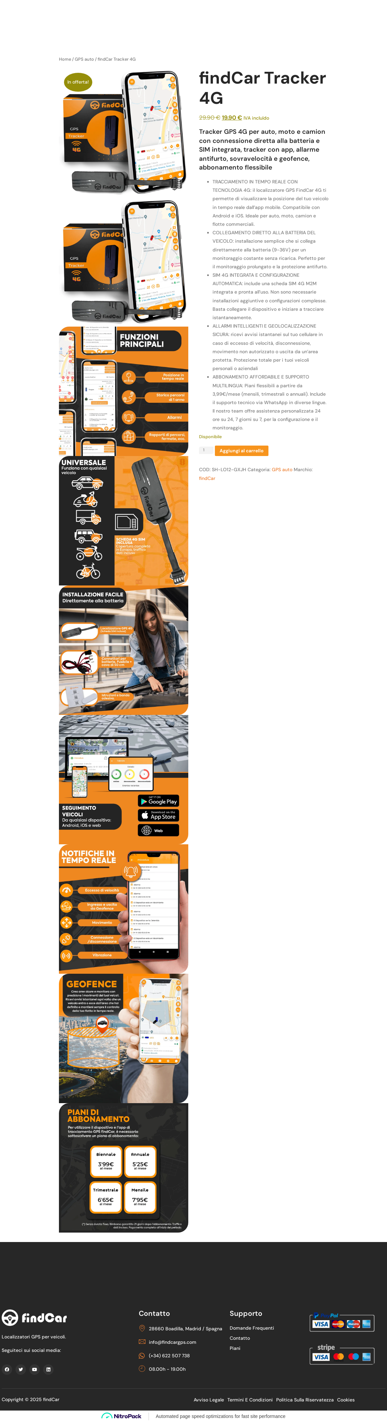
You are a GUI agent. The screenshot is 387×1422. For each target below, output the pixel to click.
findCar (207, 478)
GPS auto (84, 59)
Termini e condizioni (250, 1400)
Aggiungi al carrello (242, 451)
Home (65, 59)
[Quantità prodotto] (206, 450)
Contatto (241, 1338)
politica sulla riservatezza (305, 1400)
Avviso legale (209, 1400)
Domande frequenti (253, 1328)
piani (236, 1348)
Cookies (346, 1400)
